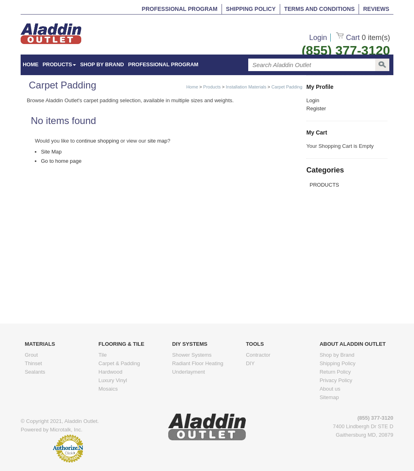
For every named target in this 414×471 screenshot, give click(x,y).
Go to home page (61, 161)
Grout (31, 355)
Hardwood (111, 372)
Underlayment (188, 372)
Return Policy (335, 372)
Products (59, 64)
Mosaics (108, 389)
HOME (30, 64)
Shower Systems (192, 355)
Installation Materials (246, 86)
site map (157, 141)
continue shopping (97, 141)
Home (192, 86)
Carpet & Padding (119, 363)
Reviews (376, 9)
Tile (103, 355)
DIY (250, 363)
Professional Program (180, 9)
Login (318, 38)
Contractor (258, 355)
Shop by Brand (102, 64)
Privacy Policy (335, 380)
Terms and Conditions (319, 9)
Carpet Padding (286, 86)
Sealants (35, 372)
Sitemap (329, 397)
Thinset (33, 363)
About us (329, 389)
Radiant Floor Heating (197, 363)
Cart (363, 38)
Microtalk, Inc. (66, 430)
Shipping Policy (251, 9)
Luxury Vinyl (113, 380)
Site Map (51, 152)
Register (316, 108)
